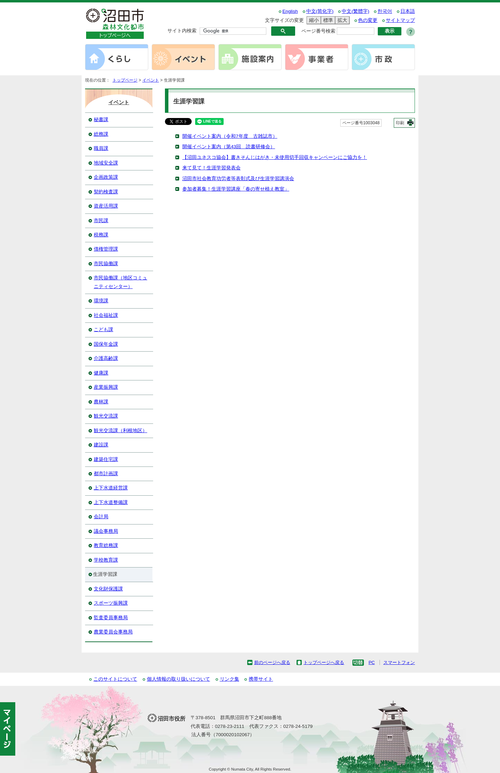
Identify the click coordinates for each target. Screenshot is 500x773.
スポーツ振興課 (111, 603)
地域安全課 (106, 163)
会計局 (101, 516)
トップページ (125, 80)
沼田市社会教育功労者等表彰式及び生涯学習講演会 (238, 178)
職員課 (101, 148)
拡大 (341, 20)
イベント (150, 80)
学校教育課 (106, 560)
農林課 (101, 401)
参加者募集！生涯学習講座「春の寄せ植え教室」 (235, 189)
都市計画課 (106, 473)
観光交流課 (106, 416)
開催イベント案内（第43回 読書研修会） (228, 146)
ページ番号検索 (318, 31)
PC (371, 662)
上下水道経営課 (111, 487)
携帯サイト (261, 679)
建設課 (101, 444)
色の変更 (367, 20)
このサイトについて (115, 679)
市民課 (101, 220)
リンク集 (229, 679)
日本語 (407, 11)
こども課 (103, 329)
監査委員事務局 (111, 617)
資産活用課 (106, 206)
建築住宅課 (106, 459)
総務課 (101, 134)
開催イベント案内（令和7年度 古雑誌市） (229, 136)
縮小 (313, 20)
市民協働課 (106, 263)
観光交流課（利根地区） (120, 430)
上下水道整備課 (111, 502)
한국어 (384, 11)
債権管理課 (106, 249)
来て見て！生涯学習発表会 (211, 167)
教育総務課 (106, 545)
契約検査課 (106, 191)
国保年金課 (106, 344)
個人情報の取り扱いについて (178, 679)
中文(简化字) (320, 11)
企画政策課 (106, 177)
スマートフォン (399, 662)
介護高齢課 (106, 358)
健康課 (101, 373)
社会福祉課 (106, 315)
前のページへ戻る (272, 662)
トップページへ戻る (323, 662)
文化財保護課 (108, 588)
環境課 (101, 300)
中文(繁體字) (355, 11)
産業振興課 (106, 387)
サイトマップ (400, 20)
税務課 (101, 234)
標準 (327, 20)
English (290, 11)
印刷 (400, 122)
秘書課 (101, 119)
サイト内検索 (182, 30)
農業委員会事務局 (113, 632)
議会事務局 (106, 531)
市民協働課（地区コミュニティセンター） (120, 282)
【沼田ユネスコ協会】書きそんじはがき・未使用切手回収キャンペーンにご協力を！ (274, 157)
